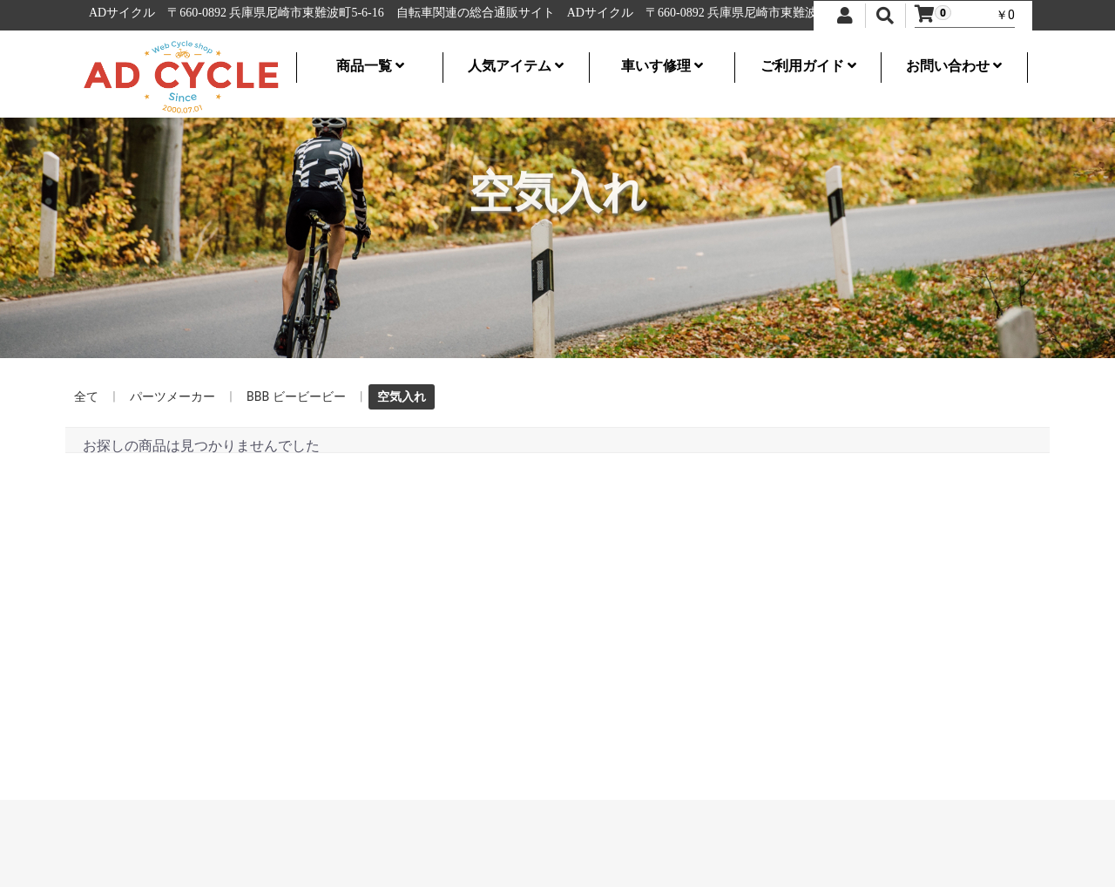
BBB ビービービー (296, 396)
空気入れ (401, 396)
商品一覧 (370, 66)
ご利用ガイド (808, 66)
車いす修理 (662, 66)
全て (86, 396)
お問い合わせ (954, 66)
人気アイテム (516, 66)
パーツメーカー (172, 396)
